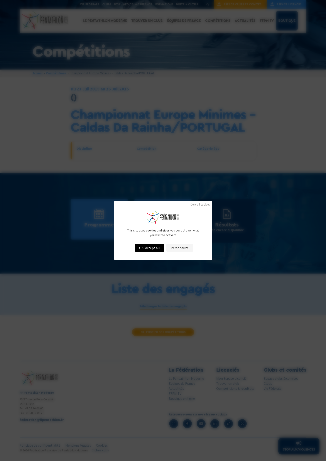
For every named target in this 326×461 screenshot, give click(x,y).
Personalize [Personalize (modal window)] (180, 248)
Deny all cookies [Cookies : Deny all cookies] (200, 204)
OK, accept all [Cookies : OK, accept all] (149, 248)
